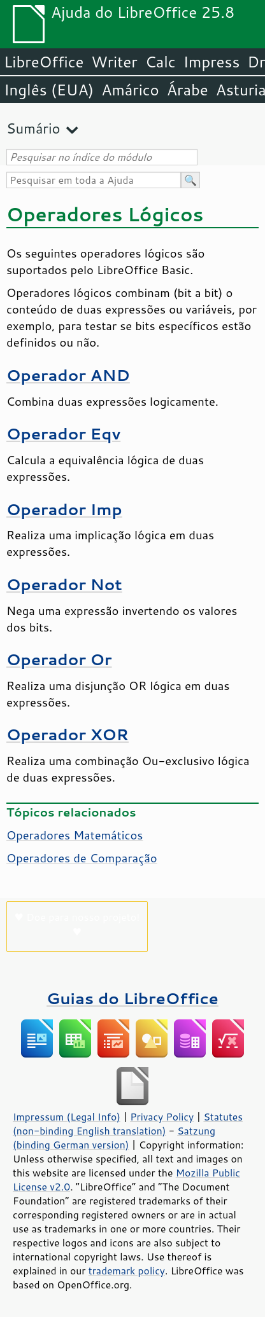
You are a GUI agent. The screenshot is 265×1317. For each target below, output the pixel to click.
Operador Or (59, 659)
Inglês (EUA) (49, 89)
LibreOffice (43, 61)
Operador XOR (67, 734)
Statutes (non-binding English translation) (128, 1124)
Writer (114, 61)
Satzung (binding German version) (114, 1138)
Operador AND (68, 375)
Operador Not (64, 584)
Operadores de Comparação (81, 858)
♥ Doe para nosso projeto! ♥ (77, 924)
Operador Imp (64, 509)
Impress (211, 61)
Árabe (187, 89)
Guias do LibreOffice (132, 998)
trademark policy (127, 1271)
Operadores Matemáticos (74, 835)
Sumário (33, 128)
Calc (160, 61)
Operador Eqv (63, 433)
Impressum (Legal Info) (66, 1117)
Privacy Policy (162, 1117)
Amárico (130, 89)
